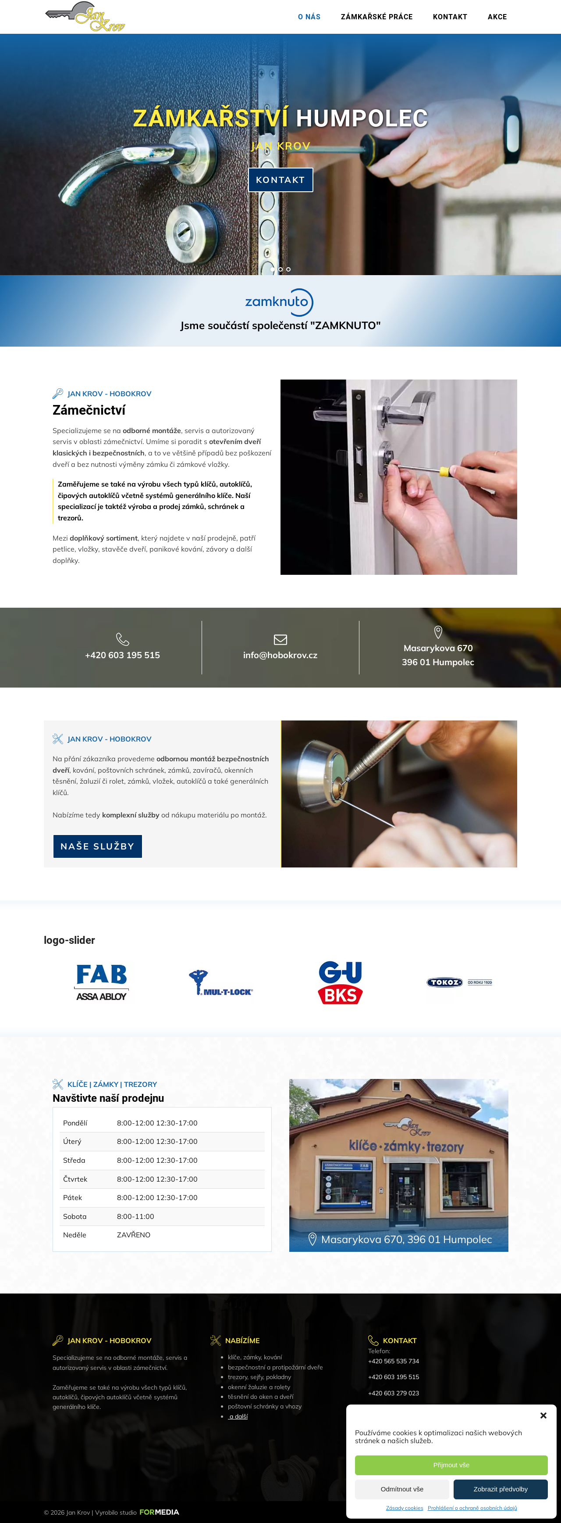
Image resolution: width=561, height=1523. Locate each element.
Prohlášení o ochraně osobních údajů (472, 1508)
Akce (497, 17)
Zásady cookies (404, 1508)
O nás (309, 17)
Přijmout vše (451, 1465)
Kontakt (450, 17)
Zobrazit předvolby (501, 1489)
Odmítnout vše (402, 1489)
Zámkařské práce (377, 17)
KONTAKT (280, 179)
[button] (543, 1415)
